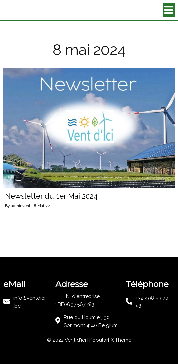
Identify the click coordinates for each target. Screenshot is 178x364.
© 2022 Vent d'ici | (68, 340)
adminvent (20, 205)
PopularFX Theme (110, 340)
